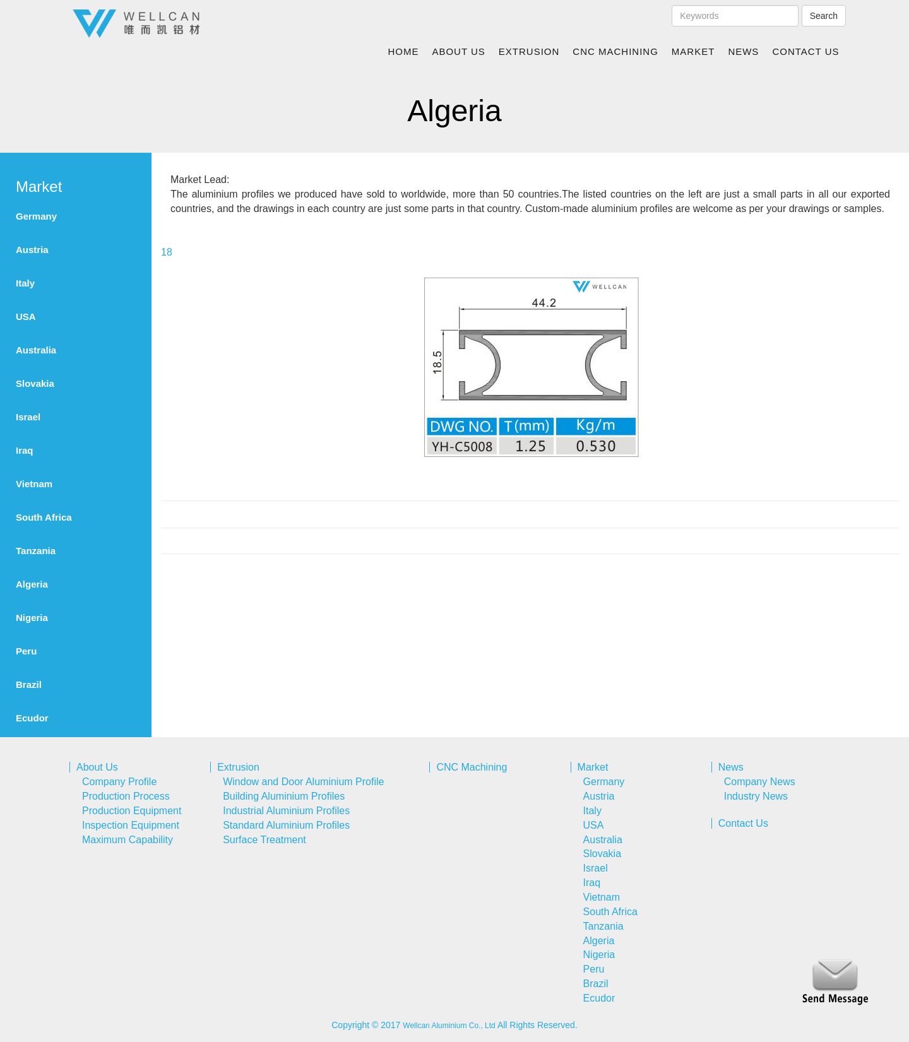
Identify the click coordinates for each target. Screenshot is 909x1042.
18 (166, 252)
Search (824, 16)
